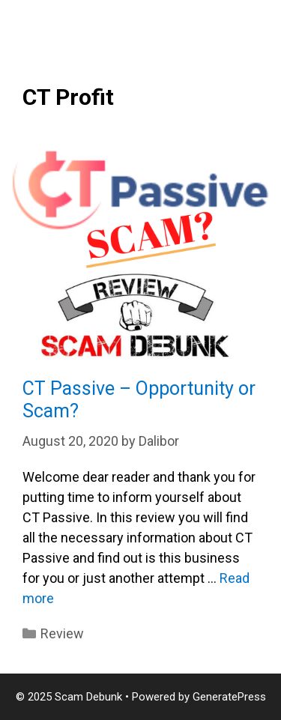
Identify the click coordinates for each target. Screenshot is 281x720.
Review (62, 633)
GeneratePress (229, 697)
